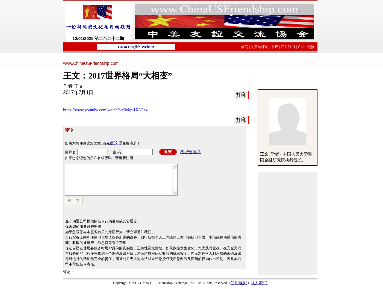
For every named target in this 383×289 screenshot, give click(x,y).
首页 (244, 47)
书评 (274, 47)
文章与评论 (259, 47)
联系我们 (288, 47)
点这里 (116, 143)
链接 (310, 47)
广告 (301, 47)
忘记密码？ (190, 152)
